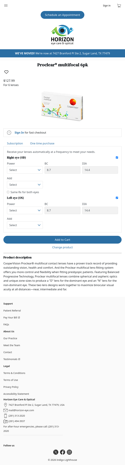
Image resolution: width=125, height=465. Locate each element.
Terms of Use (10, 380)
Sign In (19, 132)
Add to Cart (62, 240)
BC (46, 163)
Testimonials (11, 359)
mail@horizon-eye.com (21, 410)
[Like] (6, 72)
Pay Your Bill (11, 317)
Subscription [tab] (15, 143)
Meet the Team (11, 345)
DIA (84, 163)
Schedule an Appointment (62, 15)
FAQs (6, 324)
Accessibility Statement (16, 393)
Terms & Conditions (14, 373)
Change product (62, 247)
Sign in (107, 5)
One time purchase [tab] (42, 143)
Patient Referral (12, 310)
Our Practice (10, 338)
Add (9, 178)
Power (11, 163)
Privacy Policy (10, 386)
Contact (7, 352)
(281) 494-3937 (17, 421)
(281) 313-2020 (17, 415)
